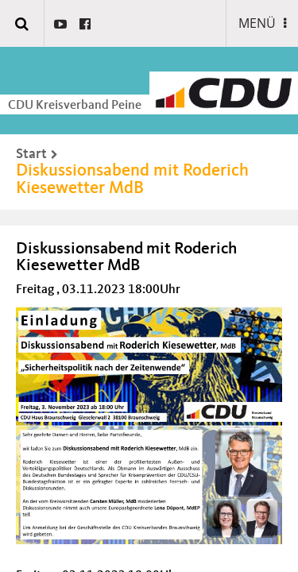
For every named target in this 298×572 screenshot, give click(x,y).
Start (31, 154)
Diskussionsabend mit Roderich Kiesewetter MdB (132, 179)
